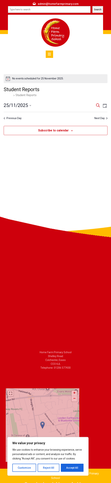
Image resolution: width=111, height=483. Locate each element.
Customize (24, 467)
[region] (48, 456)
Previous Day (13, 118)
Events (8, 95)
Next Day (100, 118)
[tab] (49, 54)
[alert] (55, 78)
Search (97, 9)
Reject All (48, 467)
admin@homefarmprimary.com (58, 4)
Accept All (72, 467)
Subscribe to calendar (53, 130)
